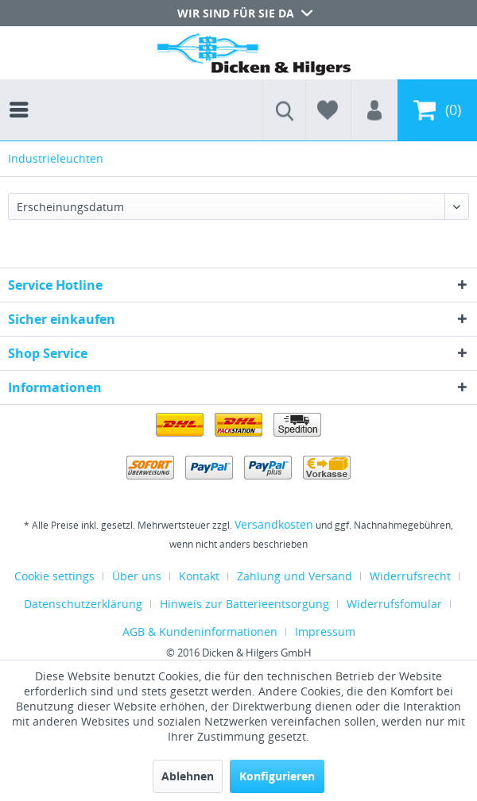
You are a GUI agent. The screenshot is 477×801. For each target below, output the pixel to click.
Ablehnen (187, 776)
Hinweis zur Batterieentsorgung (244, 603)
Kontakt (199, 575)
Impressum (325, 631)
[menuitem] (23, 95)
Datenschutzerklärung (83, 603)
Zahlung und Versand (294, 575)
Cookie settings (54, 575)
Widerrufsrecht (410, 575)
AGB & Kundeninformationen (199, 631)
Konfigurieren (277, 776)
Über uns (136, 575)
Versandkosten (274, 524)
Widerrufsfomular (394, 603)
